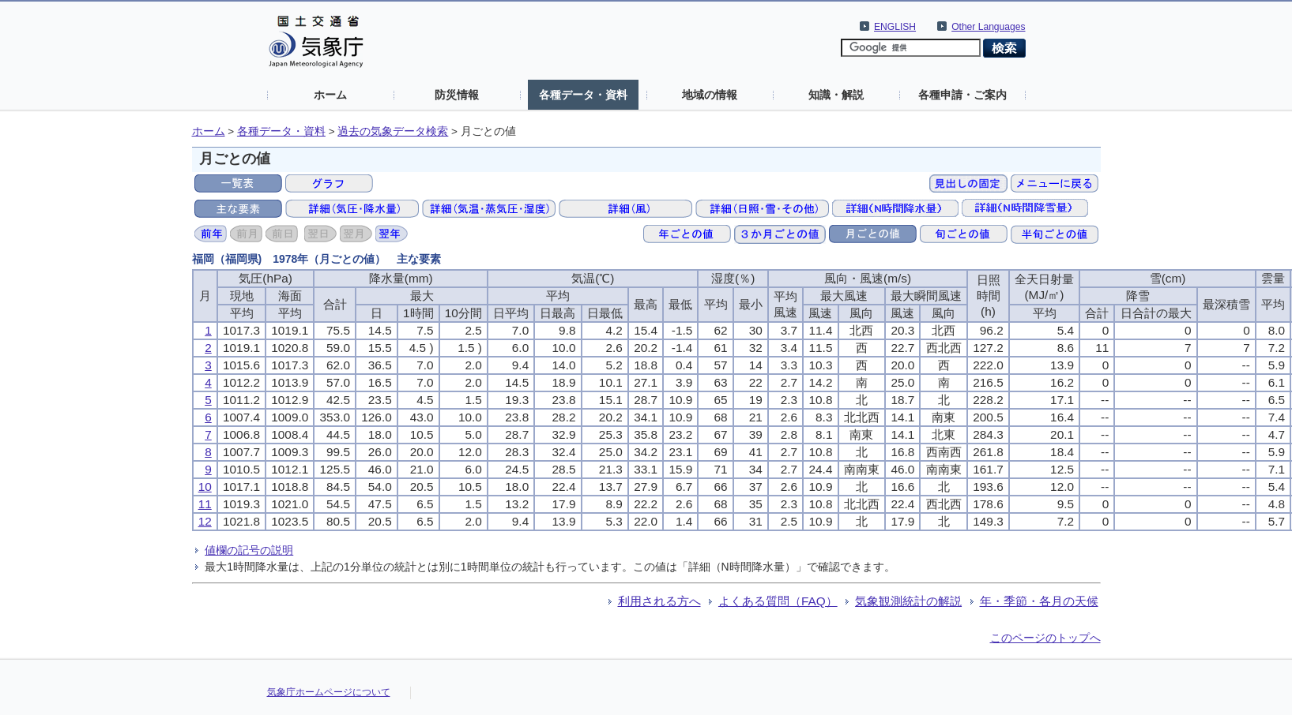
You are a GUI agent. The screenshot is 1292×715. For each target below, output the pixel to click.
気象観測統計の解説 (908, 601)
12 (205, 521)
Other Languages (988, 26)
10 (205, 486)
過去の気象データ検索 (392, 131)
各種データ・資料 (583, 94)
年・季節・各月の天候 (1039, 601)
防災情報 (457, 94)
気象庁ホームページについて (328, 692)
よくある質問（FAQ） (778, 601)
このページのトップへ (1045, 637)
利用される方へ (659, 601)
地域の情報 (709, 94)
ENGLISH (895, 26)
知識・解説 (836, 94)
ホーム (330, 94)
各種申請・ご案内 (962, 94)
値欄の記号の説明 (249, 550)
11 (205, 504)
